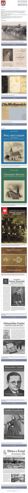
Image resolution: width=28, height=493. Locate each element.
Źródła (18, 12)
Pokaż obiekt (14, 44)
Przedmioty (14, 12)
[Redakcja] (8, 15)
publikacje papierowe (8, 18)
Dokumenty (11, 12)
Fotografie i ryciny (6, 12)
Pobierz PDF (14, 317)
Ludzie (12, 13)
